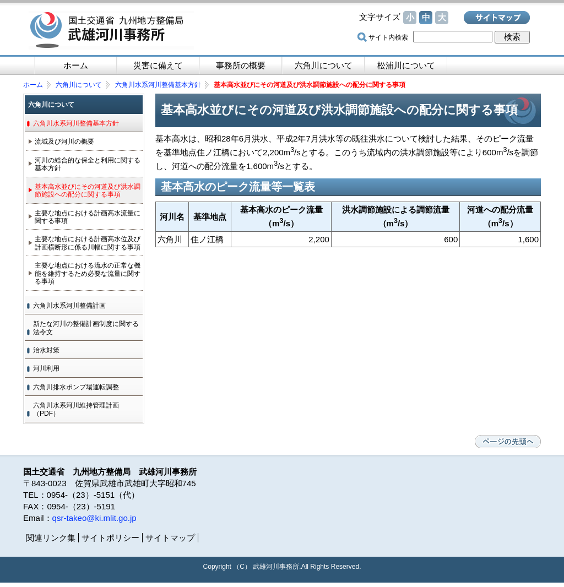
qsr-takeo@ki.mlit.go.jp (94, 518)
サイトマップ (497, 17)
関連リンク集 (50, 537)
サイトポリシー (110, 537)
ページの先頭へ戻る (508, 441)
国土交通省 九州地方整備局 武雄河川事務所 (111, 30)
